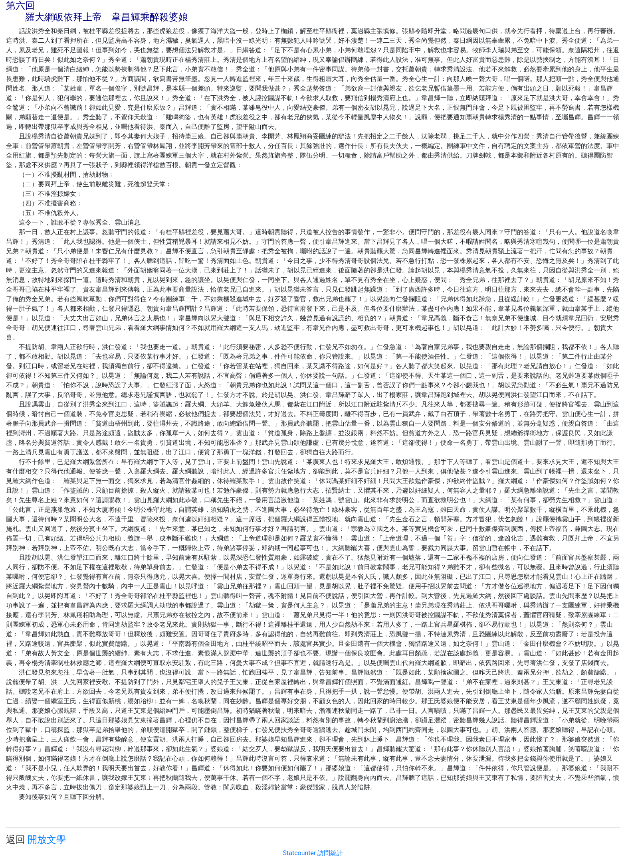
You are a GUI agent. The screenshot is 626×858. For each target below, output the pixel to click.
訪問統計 (330, 853)
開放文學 (47, 839)
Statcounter (299, 853)
